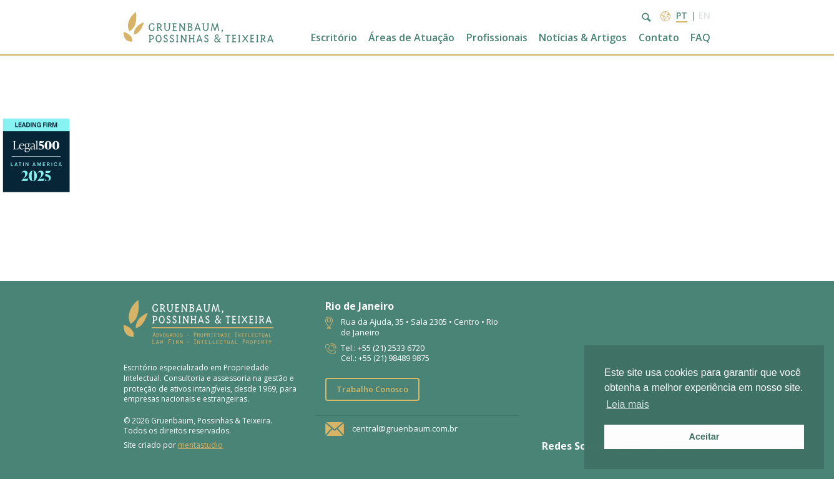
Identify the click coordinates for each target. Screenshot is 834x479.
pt (681, 15)
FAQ (700, 37)
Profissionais (496, 37)
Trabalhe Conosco (372, 389)
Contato (659, 37)
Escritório (334, 37)
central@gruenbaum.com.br (405, 429)
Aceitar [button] (704, 437)
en (704, 15)
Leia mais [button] (627, 404)
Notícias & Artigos (583, 37)
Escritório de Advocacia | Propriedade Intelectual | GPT (198, 27)
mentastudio (200, 445)
